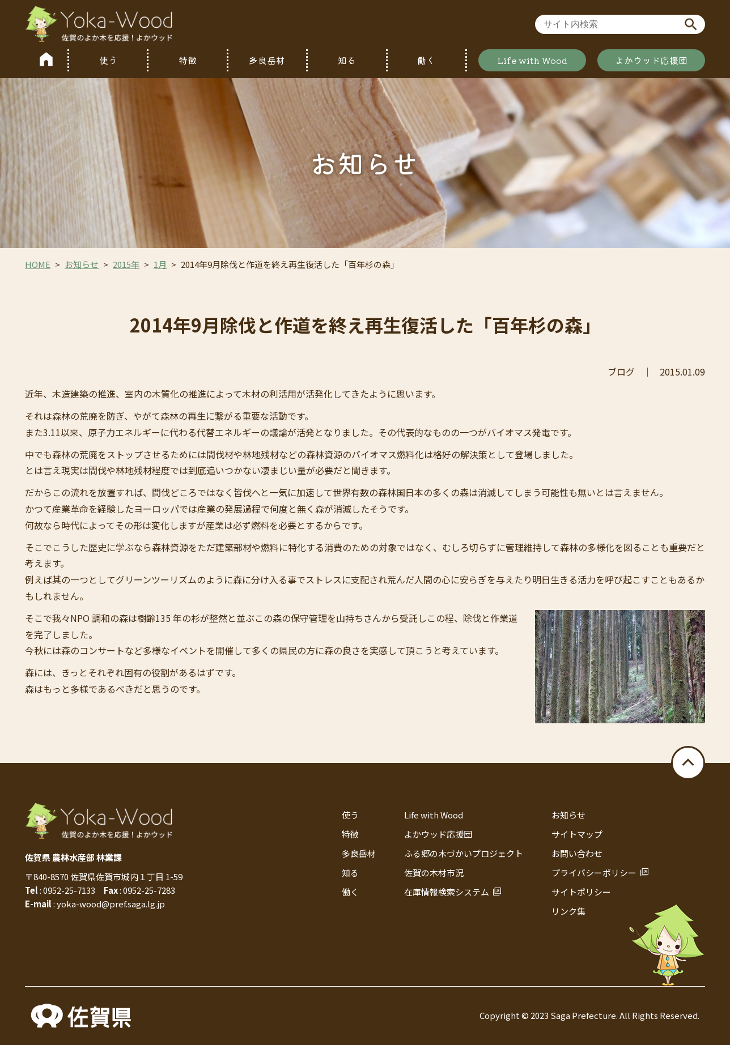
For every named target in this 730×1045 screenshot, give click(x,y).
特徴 (188, 60)
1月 (160, 264)
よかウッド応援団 (651, 60)
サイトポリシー (581, 892)
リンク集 (568, 911)
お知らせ (82, 264)
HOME (37, 264)
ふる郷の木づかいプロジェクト (463, 853)
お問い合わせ (576, 853)
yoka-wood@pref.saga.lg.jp (111, 904)
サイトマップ (576, 834)
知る (347, 60)
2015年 (126, 264)
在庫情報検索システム (446, 892)
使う (108, 60)
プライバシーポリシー (593, 872)
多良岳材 (267, 60)
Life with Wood (532, 60)
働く (426, 60)
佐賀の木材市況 (434, 872)
